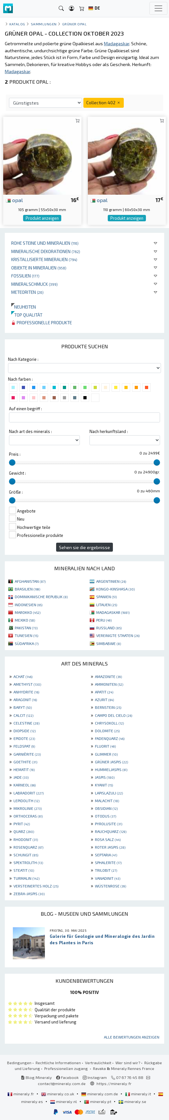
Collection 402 (103, 102)
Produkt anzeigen (42, 218)
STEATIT (23, 870)
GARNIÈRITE (27, 754)
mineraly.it (138, 1093)
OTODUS (105, 816)
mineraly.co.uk (58, 1093)
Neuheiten (23, 307)
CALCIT (23, 715)
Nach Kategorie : (23, 359)
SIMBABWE (108, 643)
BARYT (22, 707)
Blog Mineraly (36, 1077)
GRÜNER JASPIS (111, 761)
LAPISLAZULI (109, 793)
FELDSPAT (24, 746)
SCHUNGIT (25, 855)
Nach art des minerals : (30, 431)
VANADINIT (107, 878)
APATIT (104, 692)
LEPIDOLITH (26, 800)
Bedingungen (19, 1062)
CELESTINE (26, 723)
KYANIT (104, 785)
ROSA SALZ (108, 839)
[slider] (12, 462)
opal (14, 200)
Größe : (16, 492)
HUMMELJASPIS (111, 769)
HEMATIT (24, 769)
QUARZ (23, 831)
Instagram (95, 1077)
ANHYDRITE (26, 692)
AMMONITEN (109, 684)
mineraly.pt (98, 1101)
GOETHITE (25, 761)
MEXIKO (25, 620)
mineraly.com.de (100, 1093)
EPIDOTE (24, 738)
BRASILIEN (27, 589)
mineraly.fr (21, 1093)
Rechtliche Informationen (58, 1062)
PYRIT (21, 823)
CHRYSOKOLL (109, 723)
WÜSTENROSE (110, 886)
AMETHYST (27, 684)
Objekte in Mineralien (38, 267)
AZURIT (104, 699)
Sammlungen (44, 24)
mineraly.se (132, 1101)
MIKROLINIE (27, 808)
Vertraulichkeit (98, 1062)
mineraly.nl (64, 1101)
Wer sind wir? (127, 1062)
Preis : (15, 454)
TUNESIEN (26, 635)
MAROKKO (27, 612)
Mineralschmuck (34, 284)
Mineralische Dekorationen (45, 251)
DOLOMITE (107, 730)
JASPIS (104, 777)
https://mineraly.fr (114, 1083)
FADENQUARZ (109, 738)
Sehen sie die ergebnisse (84, 547)
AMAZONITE (108, 676)
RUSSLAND (109, 627)
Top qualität (26, 315)
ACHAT (22, 676)
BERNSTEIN (108, 707)
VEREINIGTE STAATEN (117, 635)
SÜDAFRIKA (26, 643)
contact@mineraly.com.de (62, 1083)
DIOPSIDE (24, 730)
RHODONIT (25, 839)
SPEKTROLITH (28, 862)
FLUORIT (105, 746)
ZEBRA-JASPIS (29, 893)
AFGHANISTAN (30, 581)
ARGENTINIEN (111, 581)
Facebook (67, 1077)
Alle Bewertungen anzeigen (131, 1037)
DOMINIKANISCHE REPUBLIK (41, 596)
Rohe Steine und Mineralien (45, 243)
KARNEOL (24, 785)
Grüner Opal (74, 24)
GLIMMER (106, 754)
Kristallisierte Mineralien (44, 259)
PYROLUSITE (108, 823)
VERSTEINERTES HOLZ (35, 886)
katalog (17, 24)
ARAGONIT (25, 699)
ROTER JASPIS (110, 847)
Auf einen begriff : (25, 408)
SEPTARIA (106, 855)
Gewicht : (17, 473)
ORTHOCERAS (28, 816)
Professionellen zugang (66, 1068)
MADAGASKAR (113, 612)
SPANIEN (106, 596)
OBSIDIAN (106, 808)
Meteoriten (27, 292)
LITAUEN (106, 604)
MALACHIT (107, 800)
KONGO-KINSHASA (115, 589)
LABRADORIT (28, 793)
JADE (21, 777)
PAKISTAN (26, 627)
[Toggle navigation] (158, 8)
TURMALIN (26, 878)
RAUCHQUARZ (110, 831)
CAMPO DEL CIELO (113, 715)
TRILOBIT (106, 870)
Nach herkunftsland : (108, 431)
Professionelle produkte (41, 322)
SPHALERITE (108, 862)
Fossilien (25, 275)
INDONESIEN (28, 604)
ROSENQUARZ (28, 847)
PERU (104, 620)
